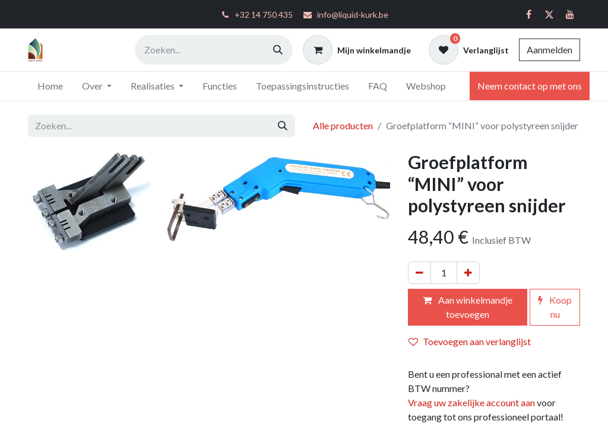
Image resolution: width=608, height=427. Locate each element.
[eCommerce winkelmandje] (357, 50)
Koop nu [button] (555, 307)
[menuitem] (50, 86)
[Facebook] (528, 14)
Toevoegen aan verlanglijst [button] (469, 341)
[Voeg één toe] (468, 273)
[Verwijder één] (419, 273)
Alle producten (343, 125)
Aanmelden (549, 49)
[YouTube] (570, 14)
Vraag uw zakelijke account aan (471, 402)
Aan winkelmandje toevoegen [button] (467, 307)
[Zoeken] (278, 50)
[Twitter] (549, 14)
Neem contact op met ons (529, 85)
